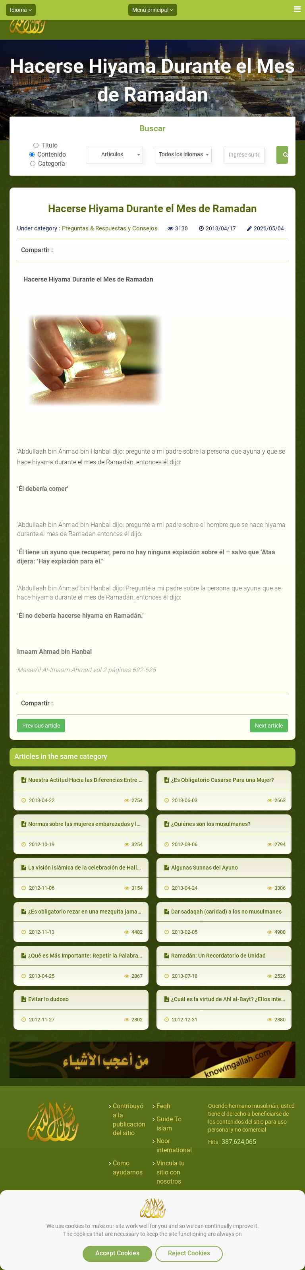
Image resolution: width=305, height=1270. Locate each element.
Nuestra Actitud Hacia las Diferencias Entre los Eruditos (94, 780)
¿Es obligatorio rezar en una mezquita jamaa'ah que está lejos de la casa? (117, 911)
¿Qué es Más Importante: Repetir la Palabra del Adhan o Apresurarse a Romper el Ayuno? (137, 955)
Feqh (163, 1106)
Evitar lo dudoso (45, 999)
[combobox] (114, 155)
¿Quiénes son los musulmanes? (207, 824)
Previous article (41, 725)
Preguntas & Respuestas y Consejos (110, 228)
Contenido (47, 154)
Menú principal (152, 10)
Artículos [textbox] (112, 154)
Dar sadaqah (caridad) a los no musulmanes (223, 911)
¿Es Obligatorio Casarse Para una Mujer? (219, 780)
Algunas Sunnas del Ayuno (201, 867)
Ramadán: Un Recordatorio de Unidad (215, 955)
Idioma (21, 10)
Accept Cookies (117, 1253)
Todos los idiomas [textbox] (181, 154)
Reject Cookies (189, 1253)
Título (45, 145)
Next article (269, 725)
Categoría (47, 163)
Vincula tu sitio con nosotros (170, 1172)
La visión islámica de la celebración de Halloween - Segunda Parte (108, 867)
